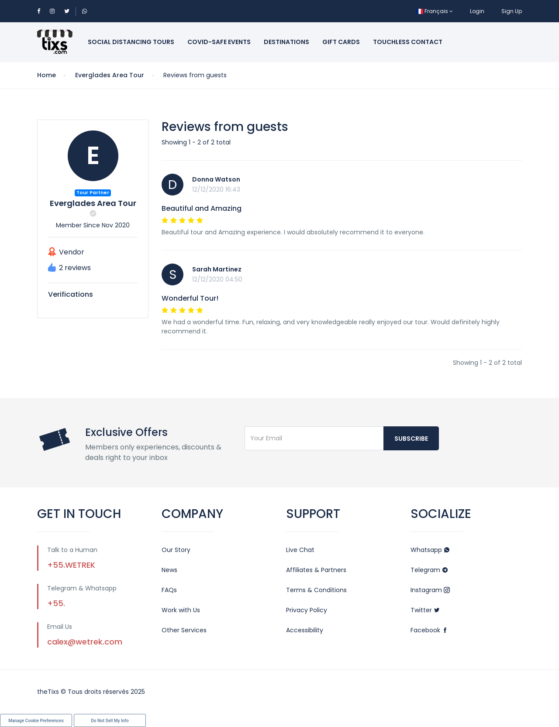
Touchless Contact (407, 42)
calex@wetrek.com (84, 641)
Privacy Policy (306, 610)
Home (46, 75)
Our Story (176, 549)
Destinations (286, 42)
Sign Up (511, 11)
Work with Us (181, 610)
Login (477, 11)
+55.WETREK (71, 564)
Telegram (429, 570)
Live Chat (300, 549)
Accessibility (304, 630)
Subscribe (411, 438)
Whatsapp (430, 549)
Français (434, 11)
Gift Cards (341, 42)
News (169, 570)
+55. (56, 603)
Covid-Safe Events (219, 42)
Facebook (429, 630)
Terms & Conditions (316, 590)
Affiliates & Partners (316, 570)
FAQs (169, 590)
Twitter (425, 610)
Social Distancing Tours (131, 42)
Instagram (430, 590)
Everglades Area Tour (109, 75)
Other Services (184, 630)
